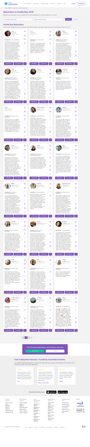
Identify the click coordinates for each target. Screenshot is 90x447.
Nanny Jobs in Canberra (51, 416)
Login (73, 3)
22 (31, 337)
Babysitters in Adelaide (37, 420)
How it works (52, 3)
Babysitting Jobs (44, 3)
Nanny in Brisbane (23, 407)
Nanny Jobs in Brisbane (51, 409)
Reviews (31, 427)
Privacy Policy (49, 427)
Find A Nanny (36, 3)
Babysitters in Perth (37, 414)
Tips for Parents (8, 402)
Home (6, 8)
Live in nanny (65, 407)
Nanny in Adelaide (23, 412)
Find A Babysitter (28, 3)
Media (35, 427)
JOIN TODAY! (35, 351)
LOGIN (55, 351)
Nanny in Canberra (24, 411)
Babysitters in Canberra (37, 417)
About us (56, 427)
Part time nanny (65, 404)
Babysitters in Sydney (37, 405)
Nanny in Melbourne (22, 405)
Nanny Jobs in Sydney (51, 403)
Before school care (65, 412)
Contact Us (59, 3)
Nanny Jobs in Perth (51, 413)
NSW (20, 8)
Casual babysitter (66, 406)
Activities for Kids (9, 412)
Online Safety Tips (9, 410)
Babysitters (15, 8)
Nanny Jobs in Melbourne (51, 406)
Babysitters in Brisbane (37, 411)
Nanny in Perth (23, 409)
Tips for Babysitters (7, 405)
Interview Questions (7, 408)
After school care (66, 409)
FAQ (65, 3)
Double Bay (25, 8)
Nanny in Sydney (23, 402)
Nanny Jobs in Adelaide (51, 419)
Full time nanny (65, 402)
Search (10, 8)
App (26, 427)
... (28, 337)
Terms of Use (42, 427)
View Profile (8, 63)
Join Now (81, 3)
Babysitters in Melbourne (37, 408)
